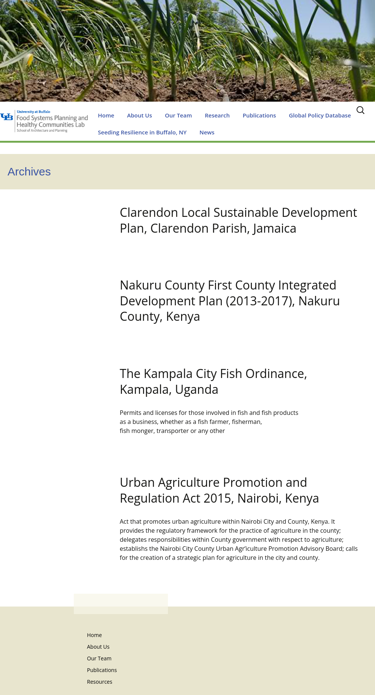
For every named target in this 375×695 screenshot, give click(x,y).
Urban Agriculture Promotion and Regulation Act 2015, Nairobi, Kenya (219, 490)
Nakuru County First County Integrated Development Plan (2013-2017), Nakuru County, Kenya (230, 300)
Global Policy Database (320, 115)
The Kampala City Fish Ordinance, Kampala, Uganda (213, 381)
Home (106, 115)
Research (217, 115)
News (207, 132)
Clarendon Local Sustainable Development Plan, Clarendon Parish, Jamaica (238, 220)
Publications (259, 115)
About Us (139, 115)
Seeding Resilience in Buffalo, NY (142, 132)
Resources (99, 681)
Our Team (178, 115)
